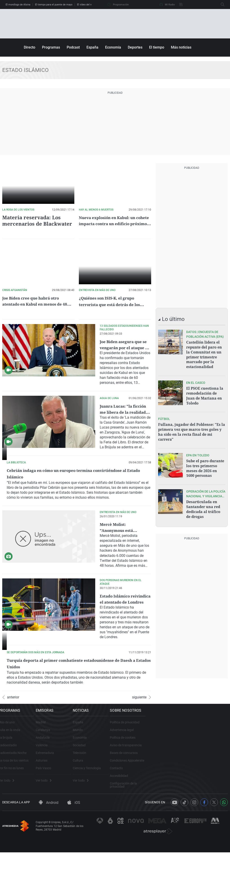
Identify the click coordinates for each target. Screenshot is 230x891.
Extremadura (70, 798)
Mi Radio (167, 4)
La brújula (9, 783)
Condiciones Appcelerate (195, 806)
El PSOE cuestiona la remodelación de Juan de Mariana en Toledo (204, 392)
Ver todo (10, 826)
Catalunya (68, 776)
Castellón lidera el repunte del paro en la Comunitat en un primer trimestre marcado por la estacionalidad (204, 353)
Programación (118, 4)
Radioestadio (11, 791)
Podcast (73, 47)
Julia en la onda (13, 776)
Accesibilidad (187, 821)
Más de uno (10, 768)
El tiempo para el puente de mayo (53, 4)
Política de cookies (191, 783)
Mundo (124, 776)
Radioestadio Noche (16, 798)
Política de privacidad (193, 768)
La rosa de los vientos (17, 806)
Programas (51, 47)
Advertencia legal (190, 776)
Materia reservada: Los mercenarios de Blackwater (33, 220)
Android (48, 851)
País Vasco (68, 814)
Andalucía (68, 783)
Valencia (67, 791)
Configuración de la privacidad (199, 829)
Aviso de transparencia (194, 791)
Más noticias (181, 47)
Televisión (126, 798)
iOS (73, 851)
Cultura (124, 806)
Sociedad (125, 791)
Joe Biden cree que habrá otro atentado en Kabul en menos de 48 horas (37, 304)
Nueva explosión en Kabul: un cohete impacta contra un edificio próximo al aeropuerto (113, 223)
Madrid (66, 768)
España (92, 47)
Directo (29, 47)
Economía (113, 47)
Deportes (135, 47)
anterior (10, 737)
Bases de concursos (192, 798)
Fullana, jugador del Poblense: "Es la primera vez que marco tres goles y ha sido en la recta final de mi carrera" (191, 427)
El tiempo (156, 47)
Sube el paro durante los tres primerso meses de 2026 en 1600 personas (205, 462)
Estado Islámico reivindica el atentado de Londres (124, 616)
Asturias (67, 806)
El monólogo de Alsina (18, 4)
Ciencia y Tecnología (133, 814)
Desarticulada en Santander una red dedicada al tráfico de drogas (203, 501)
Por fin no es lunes (15, 814)
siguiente (141, 737)
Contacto (184, 814)
